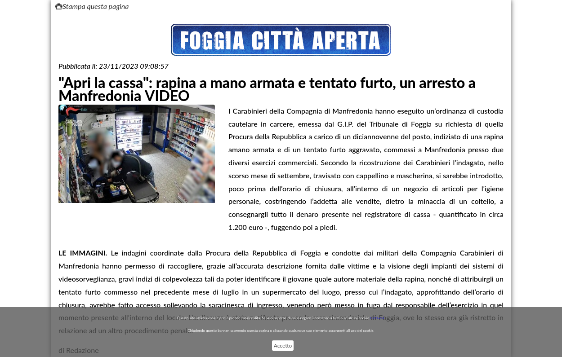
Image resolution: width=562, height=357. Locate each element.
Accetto (283, 345)
